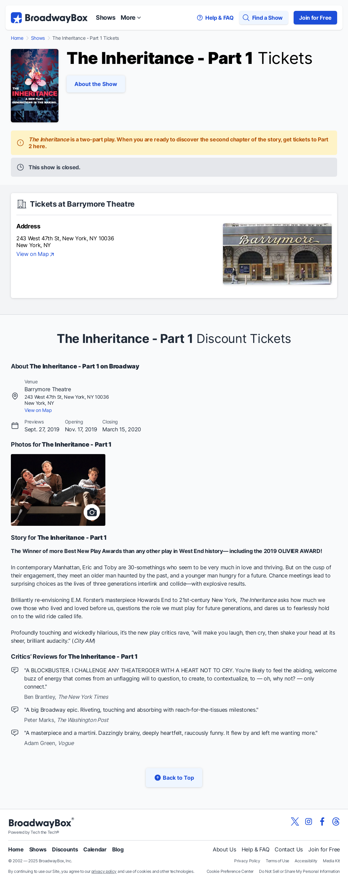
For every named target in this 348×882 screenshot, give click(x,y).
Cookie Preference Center (230, 871)
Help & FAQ (255, 849)
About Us (224, 849)
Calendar (94, 849)
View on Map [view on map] (35, 254)
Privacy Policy (247, 860)
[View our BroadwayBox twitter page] (295, 821)
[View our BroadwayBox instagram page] (308, 821)
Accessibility (306, 860)
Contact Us (289, 849)
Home (17, 38)
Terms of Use (277, 860)
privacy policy (104, 871)
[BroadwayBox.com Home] (49, 17)
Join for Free (315, 17)
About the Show (95, 84)
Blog (118, 849)
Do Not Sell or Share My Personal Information (299, 871)
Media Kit (331, 860)
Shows (105, 17)
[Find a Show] (263, 17)
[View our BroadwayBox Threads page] (336, 821)
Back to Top (174, 777)
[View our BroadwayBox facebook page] (322, 821)
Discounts (65, 849)
